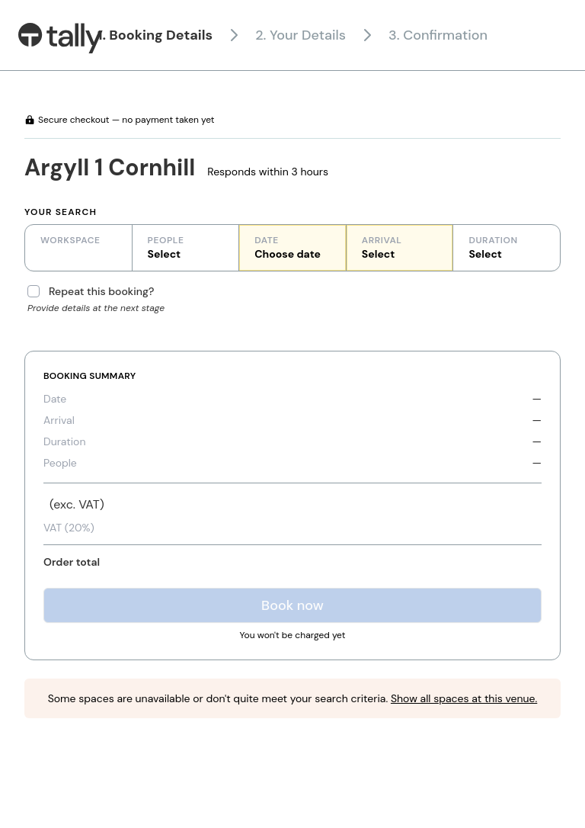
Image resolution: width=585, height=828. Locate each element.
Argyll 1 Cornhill (109, 167)
